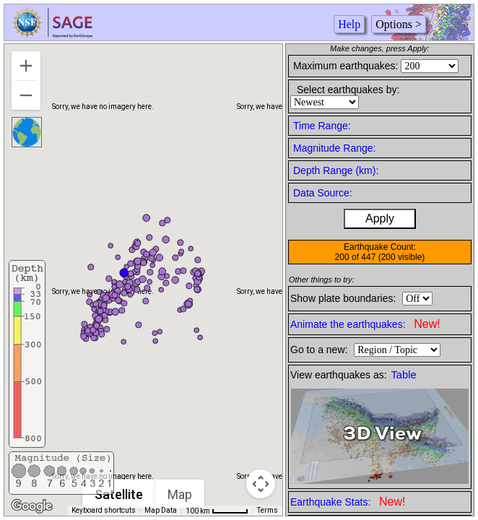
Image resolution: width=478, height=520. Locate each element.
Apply (379, 218)
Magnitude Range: (334, 148)
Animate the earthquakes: (365, 324)
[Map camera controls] (260, 483)
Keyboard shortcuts (103, 510)
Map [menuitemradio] (180, 494)
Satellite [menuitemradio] (119, 494)
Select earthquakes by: (348, 89)
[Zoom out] (26, 95)
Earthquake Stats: (347, 501)
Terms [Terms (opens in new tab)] (267, 510)
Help (349, 24)
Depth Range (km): (335, 170)
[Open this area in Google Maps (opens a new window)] (32, 506)
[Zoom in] (26, 65)
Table (404, 375)
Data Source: (322, 193)
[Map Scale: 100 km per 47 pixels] (217, 511)
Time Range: (322, 125)
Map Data (160, 510)
